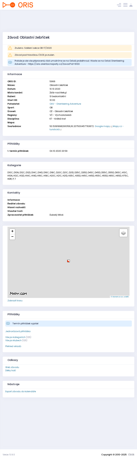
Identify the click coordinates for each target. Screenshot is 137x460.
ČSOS (131, 454)
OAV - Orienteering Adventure (65, 103)
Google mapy (102, 126)
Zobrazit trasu (14, 300)
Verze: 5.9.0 (9, 454)
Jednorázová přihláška (18, 331)
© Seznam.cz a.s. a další (120, 297)
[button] (68, 259)
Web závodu (12, 367)
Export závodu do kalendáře (20, 391)
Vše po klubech (13, 340)
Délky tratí (10, 370)
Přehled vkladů (13, 346)
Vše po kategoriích (15, 337)
